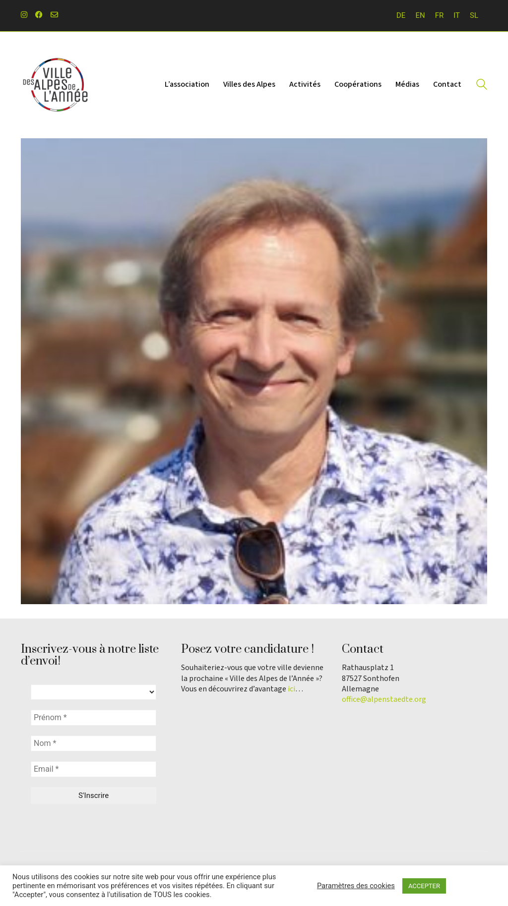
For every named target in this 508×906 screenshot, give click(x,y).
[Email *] (93, 769)
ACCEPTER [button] (424, 886)
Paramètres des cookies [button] (356, 885)
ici (291, 689)
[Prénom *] (93, 718)
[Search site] (481, 86)
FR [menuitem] (439, 15)
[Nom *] (93, 743)
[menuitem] (400, 15)
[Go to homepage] (55, 85)
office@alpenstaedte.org (384, 699)
